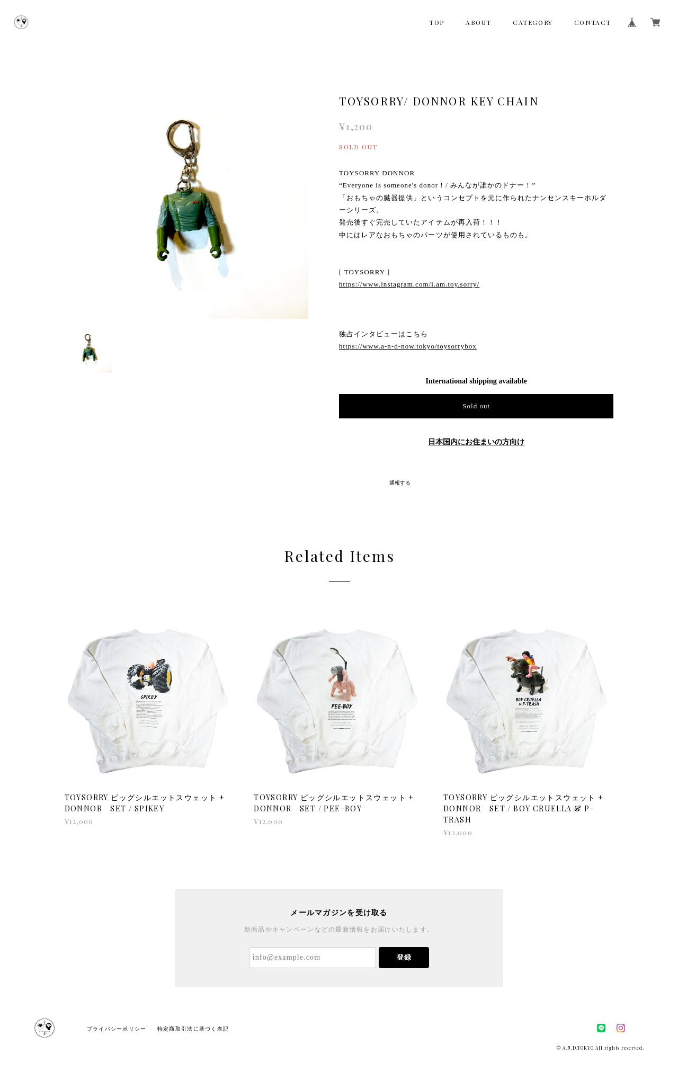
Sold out (476, 406)
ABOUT (479, 22)
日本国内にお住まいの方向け (476, 442)
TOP (436, 22)
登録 (404, 957)
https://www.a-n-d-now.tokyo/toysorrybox (408, 346)
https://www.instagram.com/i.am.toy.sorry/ (409, 284)
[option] (187, 197)
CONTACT (592, 22)
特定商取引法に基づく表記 (193, 1029)
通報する (400, 483)
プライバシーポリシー (117, 1029)
